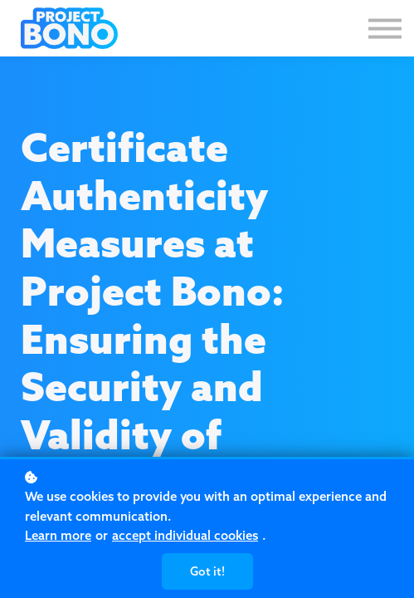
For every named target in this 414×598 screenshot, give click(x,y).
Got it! (207, 571)
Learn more (58, 535)
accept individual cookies (185, 535)
